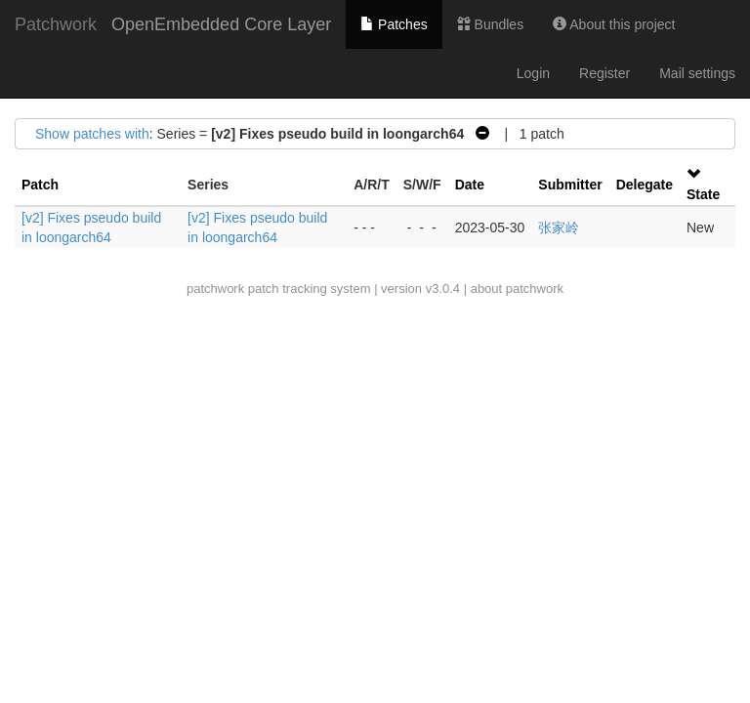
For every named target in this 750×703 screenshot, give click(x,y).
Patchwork (56, 24)
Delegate (644, 184)
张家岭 (558, 227)
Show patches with (92, 134)
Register (604, 73)
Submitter (570, 184)
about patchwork (517, 288)
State (703, 194)
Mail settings (697, 73)
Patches (393, 24)
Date (469, 184)
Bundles (490, 24)
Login (533, 73)
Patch (40, 184)
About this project (614, 24)
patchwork (215, 288)
